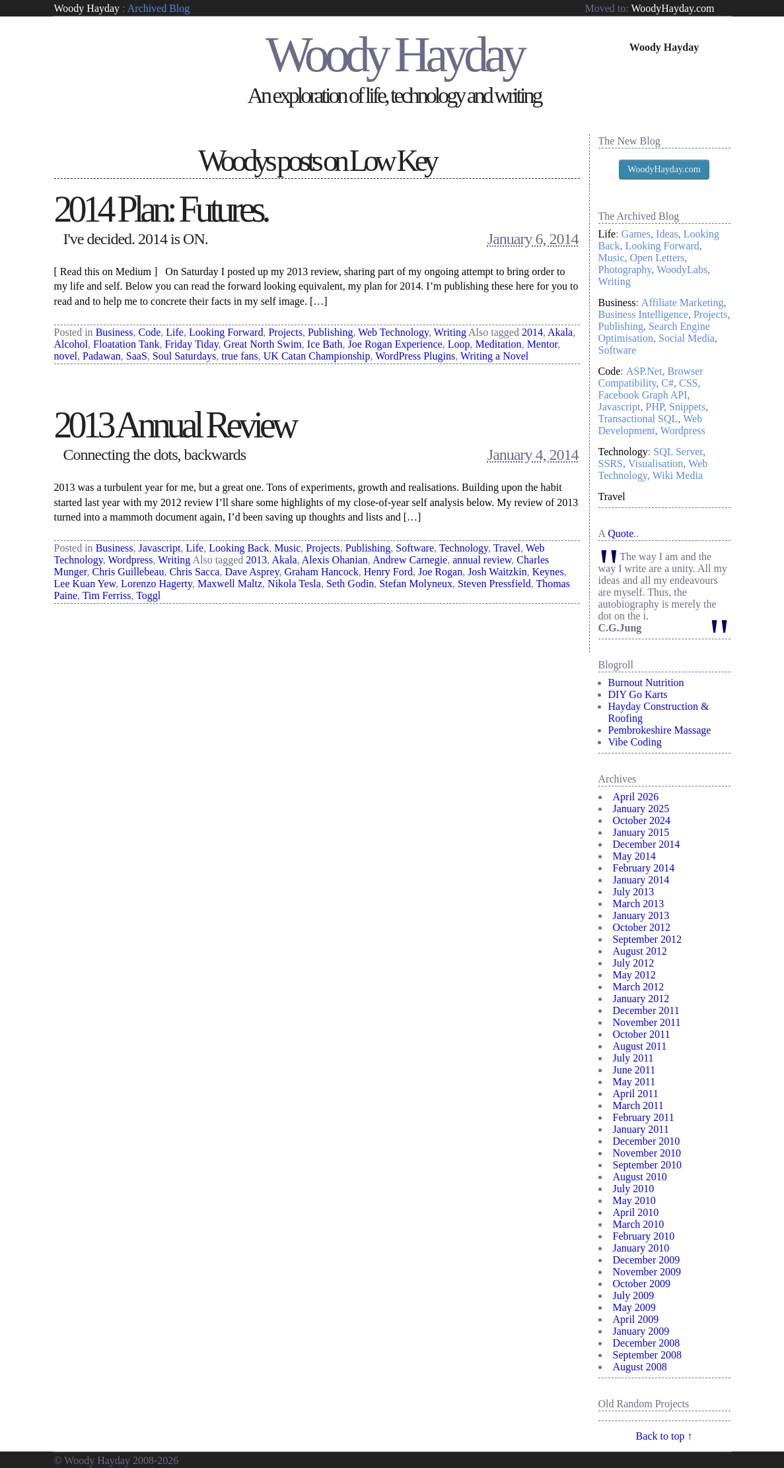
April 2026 (636, 796)
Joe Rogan (440, 571)
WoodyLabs (682, 269)
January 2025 (641, 808)
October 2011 (641, 1034)
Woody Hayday (87, 8)
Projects (285, 332)
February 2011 (643, 1117)
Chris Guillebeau (128, 571)
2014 (532, 332)
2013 (256, 559)
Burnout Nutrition (646, 682)
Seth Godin (350, 583)
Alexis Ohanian (335, 559)
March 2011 (638, 1105)
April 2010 (636, 1212)
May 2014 (634, 856)
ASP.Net (644, 371)
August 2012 (640, 951)
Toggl (148, 595)
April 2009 (636, 1319)
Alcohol (71, 344)
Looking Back (239, 548)
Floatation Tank (126, 344)
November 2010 (647, 1153)
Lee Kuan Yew (85, 583)
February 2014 (644, 868)
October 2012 (642, 927)
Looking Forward (226, 332)
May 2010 (634, 1200)
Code (150, 332)
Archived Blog (158, 8)
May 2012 (634, 974)
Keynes (548, 571)
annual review (481, 559)
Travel (506, 548)
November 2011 (647, 1022)
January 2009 (641, 1331)
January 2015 (641, 832)
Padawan (102, 356)
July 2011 (633, 1058)
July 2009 (634, 1295)
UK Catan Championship (317, 356)
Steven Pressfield (494, 583)
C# (667, 383)
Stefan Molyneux (415, 583)
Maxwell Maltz (229, 583)
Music (287, 548)
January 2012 (641, 998)
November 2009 (647, 1271)
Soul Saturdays (184, 356)
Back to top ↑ (664, 1436)
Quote (620, 533)
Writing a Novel (494, 356)
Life (175, 332)
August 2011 (640, 1046)
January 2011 (641, 1129)
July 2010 (634, 1188)
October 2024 (642, 820)
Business (114, 332)
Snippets (687, 406)
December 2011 (646, 1010)
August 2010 (640, 1176)
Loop (459, 344)
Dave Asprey (252, 571)
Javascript (160, 548)
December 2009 (646, 1259)
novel (66, 356)
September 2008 (647, 1354)
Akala (560, 332)
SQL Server (678, 451)
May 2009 (634, 1307)
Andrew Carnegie (410, 559)
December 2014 (646, 844)
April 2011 (636, 1093)
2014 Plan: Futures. (160, 209)
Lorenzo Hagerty (156, 583)
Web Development (650, 424)
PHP (654, 406)
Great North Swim (263, 344)
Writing (450, 332)
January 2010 (641, 1248)
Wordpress (130, 559)
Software (415, 548)
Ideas (667, 233)
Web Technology (393, 332)
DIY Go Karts (638, 694)
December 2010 (646, 1141)
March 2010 (638, 1224)
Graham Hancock (321, 571)
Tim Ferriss (107, 595)
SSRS (610, 463)
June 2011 (634, 1069)
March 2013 (638, 903)
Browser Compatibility (650, 377)
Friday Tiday (191, 344)
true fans (239, 356)
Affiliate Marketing (682, 302)
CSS (688, 383)
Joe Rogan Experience (395, 344)
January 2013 (641, 915)
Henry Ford (388, 571)
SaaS (136, 356)
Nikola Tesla (294, 583)
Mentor (542, 344)
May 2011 (634, 1081)
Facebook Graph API (643, 394)
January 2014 (641, 879)
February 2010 (644, 1236)
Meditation (498, 344)
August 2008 (640, 1366)
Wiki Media (678, 475)
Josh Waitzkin (497, 571)
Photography (625, 269)
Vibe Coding (635, 742)
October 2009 (642, 1283)
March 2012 (638, 986)
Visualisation (655, 463)
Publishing (330, 332)
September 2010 (647, 1164)
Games (636, 233)
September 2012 (647, 939)
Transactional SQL (638, 418)
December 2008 (646, 1343)
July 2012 (634, 963)
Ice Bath (325, 344)
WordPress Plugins (415, 356)
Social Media (687, 338)
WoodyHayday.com (672, 8)
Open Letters (657, 257)
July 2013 (634, 891)
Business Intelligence (643, 314)
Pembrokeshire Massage (659, 730)
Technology (463, 548)
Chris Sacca (194, 571)
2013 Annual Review (174, 424)
